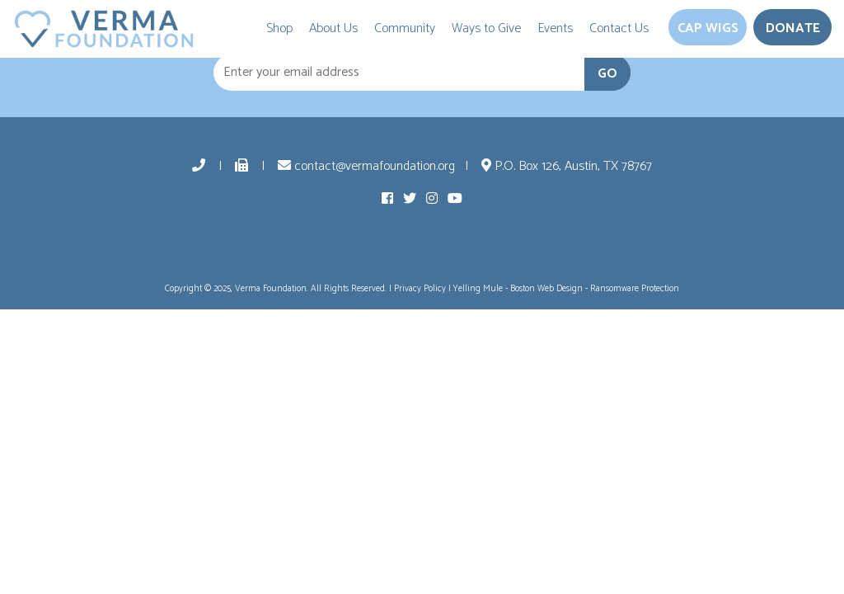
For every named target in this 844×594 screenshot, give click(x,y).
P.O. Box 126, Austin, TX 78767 (566, 166)
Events (555, 28)
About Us (333, 28)
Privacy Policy (420, 288)
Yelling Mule (478, 288)
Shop (279, 28)
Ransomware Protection (634, 288)
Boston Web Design (546, 288)
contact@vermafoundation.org (366, 166)
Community (404, 28)
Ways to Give (486, 28)
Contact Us (619, 28)
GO (607, 74)
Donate (793, 28)
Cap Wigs (708, 28)
